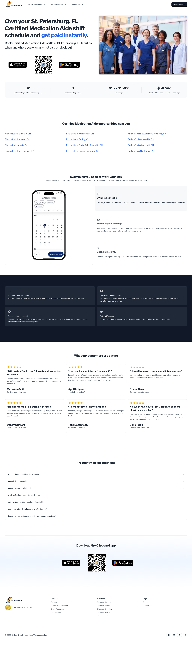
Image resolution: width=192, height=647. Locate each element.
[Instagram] (185, 635)
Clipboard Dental (103, 606)
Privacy (146, 606)
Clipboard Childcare (104, 602)
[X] (174, 635)
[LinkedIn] (179, 635)
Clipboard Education (104, 609)
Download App (179, 4)
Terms (145, 602)
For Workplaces (59, 4)
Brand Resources (57, 609)
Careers (54, 602)
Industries (78, 4)
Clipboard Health (103, 612)
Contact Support (57, 612)
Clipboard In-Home (104, 616)
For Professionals (36, 4)
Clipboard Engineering (59, 606)
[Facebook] (169, 635)
